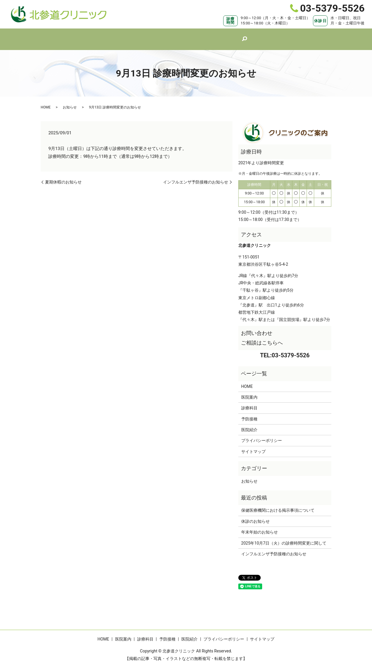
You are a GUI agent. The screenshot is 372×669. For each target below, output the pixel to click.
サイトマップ (253, 446)
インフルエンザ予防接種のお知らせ (195, 176)
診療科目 (177, 36)
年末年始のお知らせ (259, 526)
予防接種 (206, 36)
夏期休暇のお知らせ (63, 176)
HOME (123, 36)
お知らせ (70, 102)
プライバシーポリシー (261, 435)
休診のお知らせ (255, 515)
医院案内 (149, 36)
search (255, 36)
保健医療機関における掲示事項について (277, 504)
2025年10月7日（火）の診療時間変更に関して (283, 537)
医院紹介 (234, 36)
